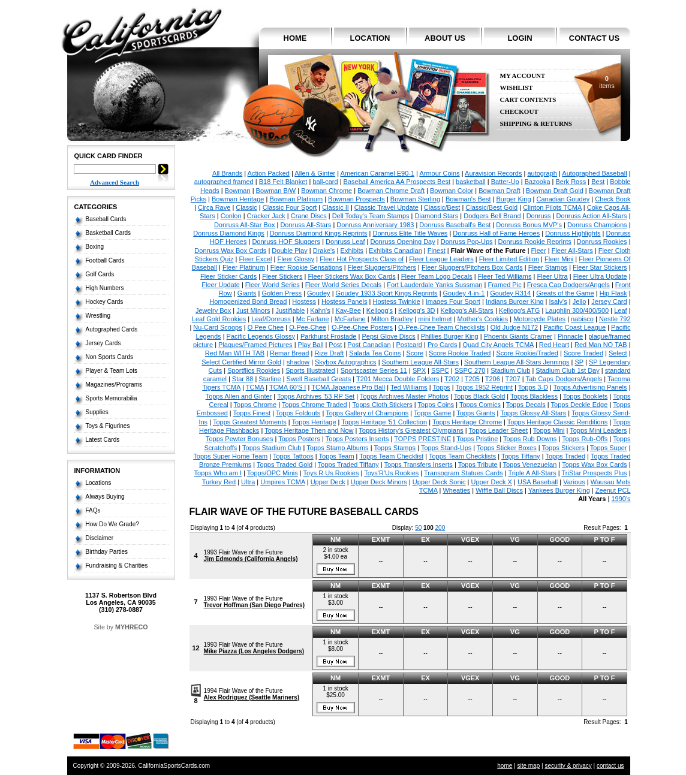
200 (440, 527)
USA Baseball (537, 481)
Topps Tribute (478, 464)
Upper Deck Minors (379, 481)
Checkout (519, 111)
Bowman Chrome (326, 190)
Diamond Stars (437, 215)
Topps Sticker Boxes (507, 447)
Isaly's (558, 301)
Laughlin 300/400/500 (577, 310)
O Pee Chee (266, 327)
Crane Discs (309, 215)
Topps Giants (475, 413)
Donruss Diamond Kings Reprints (319, 233)
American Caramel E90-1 (378, 173)
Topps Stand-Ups (446, 447)
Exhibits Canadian (395, 250)
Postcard (409, 344)
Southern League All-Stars (420, 362)
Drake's (324, 250)
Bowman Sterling (415, 199)
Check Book (612, 199)
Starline (269, 378)
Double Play (289, 250)
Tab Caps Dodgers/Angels (563, 378)
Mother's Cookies (483, 318)
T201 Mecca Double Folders (397, 378)
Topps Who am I (218, 473)
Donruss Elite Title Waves (409, 233)
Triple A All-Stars (532, 473)
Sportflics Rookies (253, 370)
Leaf (620, 310)
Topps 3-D (533, 387)
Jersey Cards (103, 343)
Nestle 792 (615, 318)
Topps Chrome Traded (314, 404)
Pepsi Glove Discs (388, 336)
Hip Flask (613, 293)
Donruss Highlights (572, 233)
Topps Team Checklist (391, 456)
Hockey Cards (105, 301)
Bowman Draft (499, 190)
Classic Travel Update (386, 207)
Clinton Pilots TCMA (552, 207)
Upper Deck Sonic (439, 481)
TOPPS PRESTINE (422, 438)
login (519, 38)
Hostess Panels (344, 301)
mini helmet (435, 318)
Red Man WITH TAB (234, 353)
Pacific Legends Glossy (261, 336)
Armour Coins (439, 173)
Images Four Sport (453, 301)
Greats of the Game (565, 293)
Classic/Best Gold (491, 207)
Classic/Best (442, 207)
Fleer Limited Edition (509, 259)
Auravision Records (493, 173)
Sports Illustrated (310, 370)
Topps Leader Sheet (498, 430)
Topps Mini (549, 430)
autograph (542, 173)
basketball (471, 181)
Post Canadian (368, 344)
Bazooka (537, 181)
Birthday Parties (107, 551)
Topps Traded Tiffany (348, 464)
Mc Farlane (312, 318)
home (295, 38)
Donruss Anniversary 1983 (375, 224)
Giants (247, 293)
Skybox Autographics (346, 362)
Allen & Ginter (314, 173)
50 (418, 527)
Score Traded (583, 353)
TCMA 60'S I (287, 387)
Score (414, 353)
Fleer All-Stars (572, 250)
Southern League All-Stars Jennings (517, 362)
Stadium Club (510, 370)
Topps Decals (526, 404)
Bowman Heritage (238, 199)
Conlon (231, 215)
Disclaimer (100, 538)
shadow (298, 362)
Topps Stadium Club (271, 447)
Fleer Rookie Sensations (306, 267)
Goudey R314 (510, 293)
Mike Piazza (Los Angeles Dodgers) (254, 651)
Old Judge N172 (514, 327)
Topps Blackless (534, 396)
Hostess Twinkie (396, 301)
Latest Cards (103, 439)
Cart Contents (528, 100)
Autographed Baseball (594, 173)
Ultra (248, 481)
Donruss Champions (597, 224)
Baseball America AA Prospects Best (397, 181)
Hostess (304, 301)
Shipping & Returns (536, 123)
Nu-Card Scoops (217, 327)
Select (618, 353)
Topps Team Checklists (462, 456)
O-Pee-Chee (307, 327)
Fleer (538, 250)
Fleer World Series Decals (343, 284)
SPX (419, 370)
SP (579, 362)
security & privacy (567, 765)
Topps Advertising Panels (590, 387)
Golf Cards (100, 274)
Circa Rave (214, 207)
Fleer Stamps (547, 267)
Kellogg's (379, 310)
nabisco (582, 318)
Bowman (238, 190)
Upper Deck (328, 481)
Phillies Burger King (450, 336)
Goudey (318, 293)
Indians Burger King (515, 301)
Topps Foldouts (298, 413)
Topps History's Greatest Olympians (411, 430)
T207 (513, 378)
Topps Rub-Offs (584, 438)
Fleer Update (220, 284)
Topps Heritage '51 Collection (384, 422)
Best (597, 181)
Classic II (335, 207)
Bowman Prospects (356, 199)
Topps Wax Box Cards (594, 464)
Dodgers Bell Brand (492, 215)
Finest (437, 250)
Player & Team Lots (112, 370)
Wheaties (456, 490)
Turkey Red (219, 481)
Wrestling (98, 315)
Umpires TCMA (282, 481)
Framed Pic (504, 284)
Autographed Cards (112, 329)
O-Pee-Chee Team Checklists (441, 327)
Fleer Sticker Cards (228, 276)
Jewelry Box (213, 310)
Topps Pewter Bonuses (239, 438)
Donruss (538, 215)
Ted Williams (409, 387)
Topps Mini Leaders (598, 430)
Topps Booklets (585, 396)
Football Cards (105, 260)
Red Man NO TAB (600, 344)
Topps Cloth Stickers (383, 404)
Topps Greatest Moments (250, 422)
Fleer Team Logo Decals (437, 276)
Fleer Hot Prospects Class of (362, 259)
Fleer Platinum (243, 267)
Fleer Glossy (295, 259)
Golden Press (281, 293)
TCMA (255, 387)
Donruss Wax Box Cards (230, 250)
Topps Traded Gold (284, 464)
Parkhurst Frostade (328, 336)
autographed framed (224, 181)
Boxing (95, 246)
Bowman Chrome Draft (391, 190)
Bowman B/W (276, 190)
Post (335, 344)
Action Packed (269, 173)
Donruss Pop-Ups (467, 241)
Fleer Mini (558, 259)
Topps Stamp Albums (337, 447)
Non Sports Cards (109, 357)
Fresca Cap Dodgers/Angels (568, 284)
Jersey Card (609, 301)
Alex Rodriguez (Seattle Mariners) (251, 697)
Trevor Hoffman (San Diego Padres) (254, 605)
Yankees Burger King (559, 490)
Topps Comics (480, 404)
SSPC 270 (470, 370)
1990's (620, 498)
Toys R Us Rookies (331, 473)
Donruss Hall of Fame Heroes (496, 233)
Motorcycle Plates (539, 318)
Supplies (97, 412)
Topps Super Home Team (230, 456)
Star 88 (242, 378)
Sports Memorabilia (111, 398)
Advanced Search (114, 182)
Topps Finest (251, 413)
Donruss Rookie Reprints (534, 241)
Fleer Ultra (552, 276)
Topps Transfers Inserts (418, 464)
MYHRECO (131, 627)
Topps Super (608, 447)
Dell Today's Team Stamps (371, 215)
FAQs (93, 510)
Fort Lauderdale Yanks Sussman (434, 284)
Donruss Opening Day (403, 241)
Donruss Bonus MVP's (529, 224)
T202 (451, 378)
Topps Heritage (314, 422)
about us (445, 38)
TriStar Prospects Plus (594, 473)
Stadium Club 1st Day (567, 370)
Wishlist (516, 88)
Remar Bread (289, 353)
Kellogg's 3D (416, 310)
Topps (441, 387)
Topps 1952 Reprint (484, 387)
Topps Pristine (477, 438)
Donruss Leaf (345, 241)
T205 (472, 378)
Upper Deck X (491, 481)
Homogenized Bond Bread (248, 301)
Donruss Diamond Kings (228, 233)
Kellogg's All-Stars (467, 310)
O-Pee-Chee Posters (362, 327)
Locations (99, 483)
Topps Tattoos (293, 456)
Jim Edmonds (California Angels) (251, 559)
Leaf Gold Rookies (219, 318)
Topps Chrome (255, 404)
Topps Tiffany (520, 456)
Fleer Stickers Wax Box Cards (351, 276)
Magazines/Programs (114, 384)
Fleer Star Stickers (600, 267)
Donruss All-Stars (305, 224)
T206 (492, 378)
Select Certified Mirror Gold (241, 362)
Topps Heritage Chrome (467, 422)
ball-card (325, 181)
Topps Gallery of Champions (367, 413)
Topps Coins (436, 404)
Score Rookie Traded (460, 353)
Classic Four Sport (290, 207)
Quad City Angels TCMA (497, 344)
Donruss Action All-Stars (591, 215)
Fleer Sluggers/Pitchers (382, 267)
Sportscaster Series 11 (374, 370)
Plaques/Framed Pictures (255, 344)
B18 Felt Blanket (283, 181)
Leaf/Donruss (270, 318)
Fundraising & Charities (117, 565)
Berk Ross (571, 181)
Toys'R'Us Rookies (391, 473)
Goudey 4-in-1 (464, 293)
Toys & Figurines (108, 426)
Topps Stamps (395, 447)
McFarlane (350, 318)
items (606, 82)
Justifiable (290, 310)
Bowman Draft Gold (554, 190)
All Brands (227, 173)
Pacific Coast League (574, 327)
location (370, 38)
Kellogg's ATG (519, 310)
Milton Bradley (392, 318)
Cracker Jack (266, 215)
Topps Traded (565, 456)
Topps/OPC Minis (272, 473)
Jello (579, 301)
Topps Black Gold (480, 396)
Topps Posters (299, 438)
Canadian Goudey (563, 199)
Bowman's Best (468, 199)
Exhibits (352, 250)
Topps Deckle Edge (579, 404)
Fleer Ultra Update (600, 276)
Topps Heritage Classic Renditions (557, 422)
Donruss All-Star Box (244, 224)
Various (574, 481)
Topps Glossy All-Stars (533, 413)
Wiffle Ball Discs (499, 490)
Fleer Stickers (282, 276)
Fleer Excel (255, 259)
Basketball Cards (108, 233)
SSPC (440, 370)
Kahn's (320, 310)
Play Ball (311, 344)
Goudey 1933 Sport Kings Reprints (387, 293)
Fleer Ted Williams (505, 276)
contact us (594, 38)
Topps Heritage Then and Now (308, 430)
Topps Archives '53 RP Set (315, 396)
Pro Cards (443, 344)
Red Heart (554, 344)
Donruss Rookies (602, 241)
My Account (523, 76)
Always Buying (105, 496)
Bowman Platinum (296, 199)
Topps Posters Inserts (357, 438)
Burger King (513, 199)
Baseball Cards (106, 219)
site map (528, 765)
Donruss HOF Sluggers (286, 241)
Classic (246, 207)
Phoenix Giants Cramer (518, 336)
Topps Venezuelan (529, 464)
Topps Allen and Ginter (239, 396)
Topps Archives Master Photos (404, 396)
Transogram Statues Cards (463, 473)
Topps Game (432, 413)
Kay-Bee (348, 310)
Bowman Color (451, 190)
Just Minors (253, 310)
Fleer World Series (272, 284)
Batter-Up (505, 181)
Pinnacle (570, 336)
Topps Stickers (563, 447)
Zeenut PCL (613, 490)
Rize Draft (329, 353)
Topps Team (336, 456)
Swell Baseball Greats (319, 378)
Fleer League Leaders (441, 259)
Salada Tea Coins (375, 353)
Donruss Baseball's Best (455, 224)
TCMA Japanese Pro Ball (348, 387)
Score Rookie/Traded (527, 353)
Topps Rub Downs (529, 438)
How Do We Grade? (112, 524)
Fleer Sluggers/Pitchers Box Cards (472, 267)
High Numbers (105, 288)
